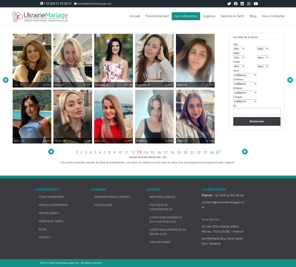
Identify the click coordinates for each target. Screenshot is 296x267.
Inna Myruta (208, 219)
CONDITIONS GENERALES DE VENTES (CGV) (165, 232)
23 (205, 152)
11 (127, 152)
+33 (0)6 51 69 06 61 (58, 3)
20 (185, 152)
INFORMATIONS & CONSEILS (110, 197)
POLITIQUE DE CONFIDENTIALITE (159, 207)
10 (120, 152)
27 (218, 152)
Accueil (135, 16)
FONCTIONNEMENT (49, 197)
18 (172, 152)
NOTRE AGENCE (47, 213)
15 (152, 152)
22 (199, 152)
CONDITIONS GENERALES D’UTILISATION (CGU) (163, 219)
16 (159, 152)
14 (146, 152)
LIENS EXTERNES (157, 242)
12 (133, 152)
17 (166, 152)
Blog (253, 16)
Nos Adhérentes (186, 16)
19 (179, 152)
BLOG (40, 229)
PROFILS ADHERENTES (51, 205)
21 (192, 152)
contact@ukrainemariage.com (94, 3)
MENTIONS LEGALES (160, 197)
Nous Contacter (273, 16)
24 (212, 152)
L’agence (209, 16)
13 (140, 152)
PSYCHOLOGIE (101, 205)
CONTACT (43, 237)
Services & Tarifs (232, 16)
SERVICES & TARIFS (49, 221)
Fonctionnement (157, 16)
